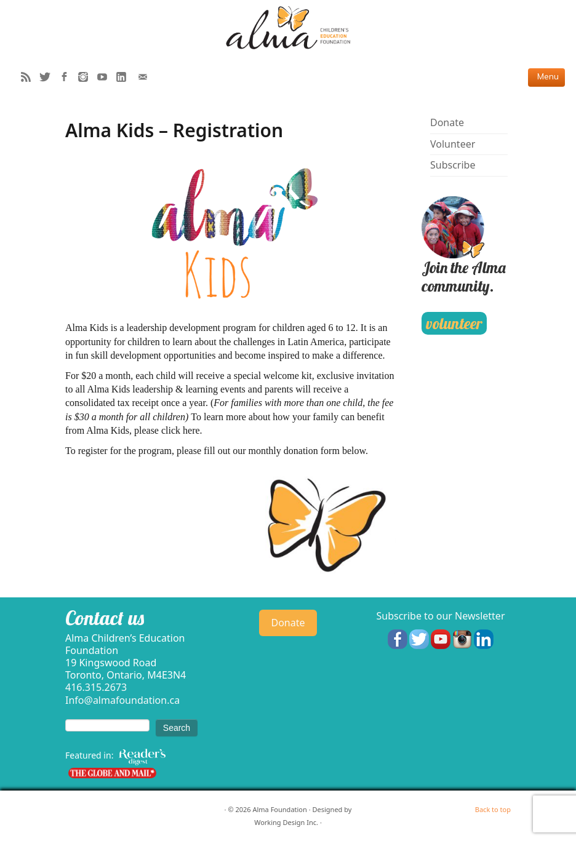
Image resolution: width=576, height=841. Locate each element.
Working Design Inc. (286, 822)
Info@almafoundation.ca (122, 700)
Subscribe (452, 165)
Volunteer (452, 144)
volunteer (454, 323)
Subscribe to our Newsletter (440, 616)
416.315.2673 (96, 687)
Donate (447, 122)
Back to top (493, 809)
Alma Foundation (279, 809)
